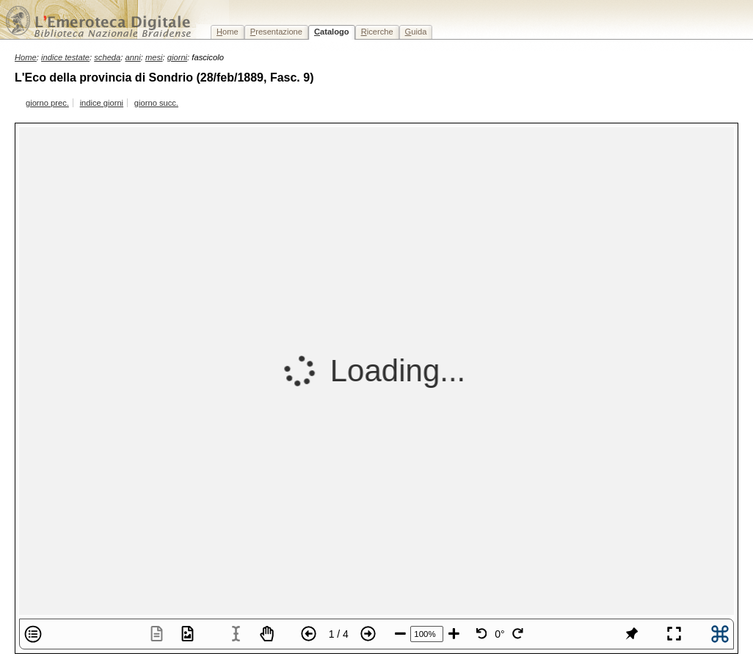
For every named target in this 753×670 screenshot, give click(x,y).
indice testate (65, 57)
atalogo (331, 31)
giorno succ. (156, 102)
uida (416, 31)
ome (228, 31)
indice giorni (101, 102)
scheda (107, 57)
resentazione (276, 31)
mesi (154, 57)
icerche (377, 31)
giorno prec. (47, 102)
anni (133, 57)
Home (26, 57)
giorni (177, 57)
